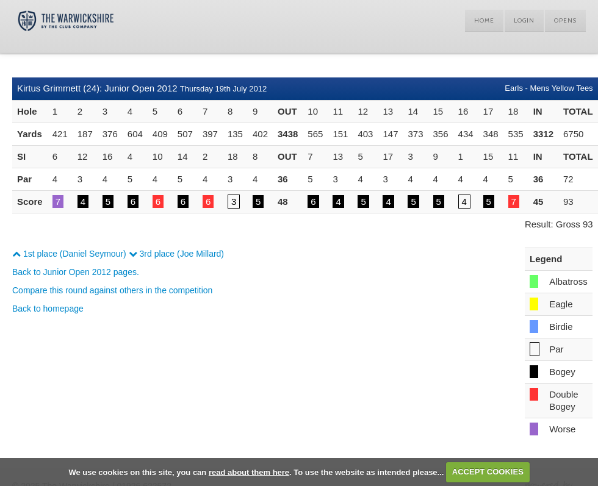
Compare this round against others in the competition (112, 290)
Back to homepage (48, 308)
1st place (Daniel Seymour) (69, 254)
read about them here (249, 471)
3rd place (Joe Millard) (176, 254)
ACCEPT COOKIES (488, 471)
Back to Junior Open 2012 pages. (75, 272)
